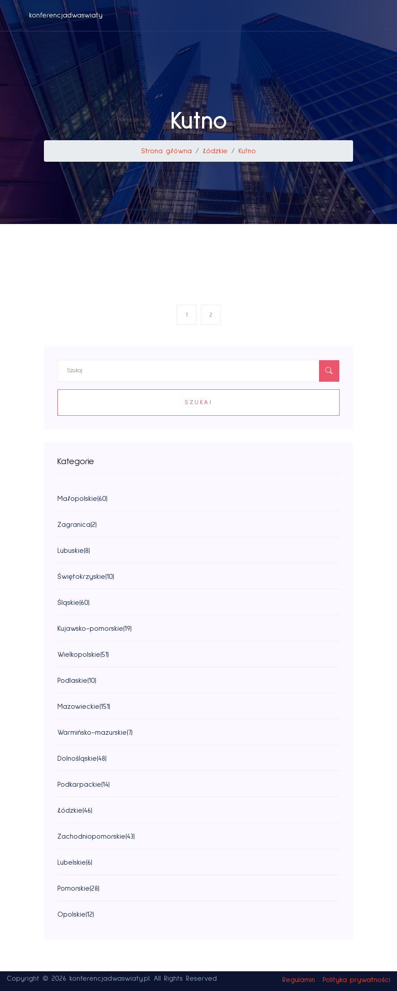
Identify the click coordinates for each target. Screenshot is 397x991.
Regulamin (298, 979)
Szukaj (198, 402)
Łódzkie (215, 151)
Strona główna (166, 151)
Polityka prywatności (356, 979)
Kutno (247, 151)
